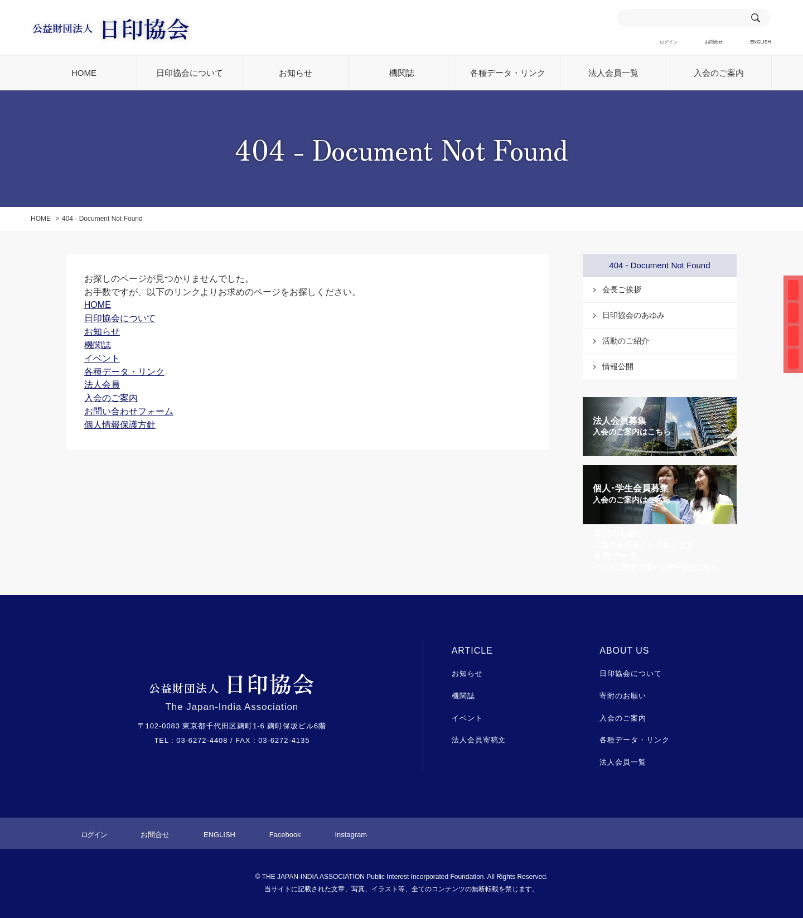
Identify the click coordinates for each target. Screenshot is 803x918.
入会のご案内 (719, 73)
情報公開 (617, 367)
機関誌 (401, 73)
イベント (467, 718)
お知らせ (295, 73)
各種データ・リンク (507, 73)
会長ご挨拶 (621, 290)
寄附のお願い (622, 696)
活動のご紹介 (625, 341)
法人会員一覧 (613, 73)
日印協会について (189, 73)
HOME (83, 73)
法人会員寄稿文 (479, 740)
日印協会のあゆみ (633, 315)
